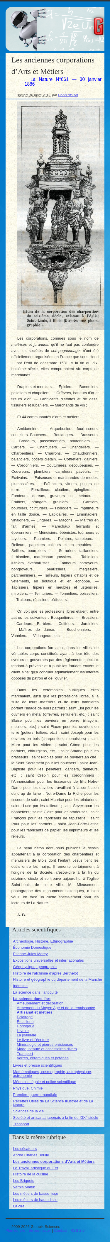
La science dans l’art (31, 999)
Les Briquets (23, 1180)
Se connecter (39, 1230)
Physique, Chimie (28, 1088)
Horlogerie (25, 1026)
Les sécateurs (25, 1148)
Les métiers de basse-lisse (35, 1193)
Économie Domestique (32, 947)
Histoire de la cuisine (30, 1174)
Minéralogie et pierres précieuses (45, 1044)
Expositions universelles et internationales (48, 960)
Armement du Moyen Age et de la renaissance (56, 1008)
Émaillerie (25, 1021)
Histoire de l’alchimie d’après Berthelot (45, 973)
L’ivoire (22, 1030)
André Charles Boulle (31, 1155)
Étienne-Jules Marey (30, 954)
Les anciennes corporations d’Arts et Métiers (53, 1161)
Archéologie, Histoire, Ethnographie (43, 941)
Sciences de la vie (28, 1111)
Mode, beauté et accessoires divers (47, 1049)
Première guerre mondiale (35, 1094)
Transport (25, 1053)
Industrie (20, 986)
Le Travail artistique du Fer (35, 1168)
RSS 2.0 (77, 1230)
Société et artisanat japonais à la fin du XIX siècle (55, 1117)
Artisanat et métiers (34, 1012)
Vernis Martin (24, 1187)
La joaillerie (26, 1035)
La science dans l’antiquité (35, 992)
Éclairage (25, 1017)
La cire (18, 1206)
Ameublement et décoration (40, 1003)
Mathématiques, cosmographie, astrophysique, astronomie (52, 1074)
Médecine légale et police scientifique (44, 1082)
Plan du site (16, 1230)
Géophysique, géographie (35, 967)
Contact (60, 1230)
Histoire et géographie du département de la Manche (57, 979)
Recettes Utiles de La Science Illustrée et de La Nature (53, 1103)
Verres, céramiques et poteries (42, 1058)
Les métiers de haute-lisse (35, 1199)
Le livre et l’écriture (33, 1040)
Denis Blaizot (68, 95)
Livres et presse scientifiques (37, 1065)
